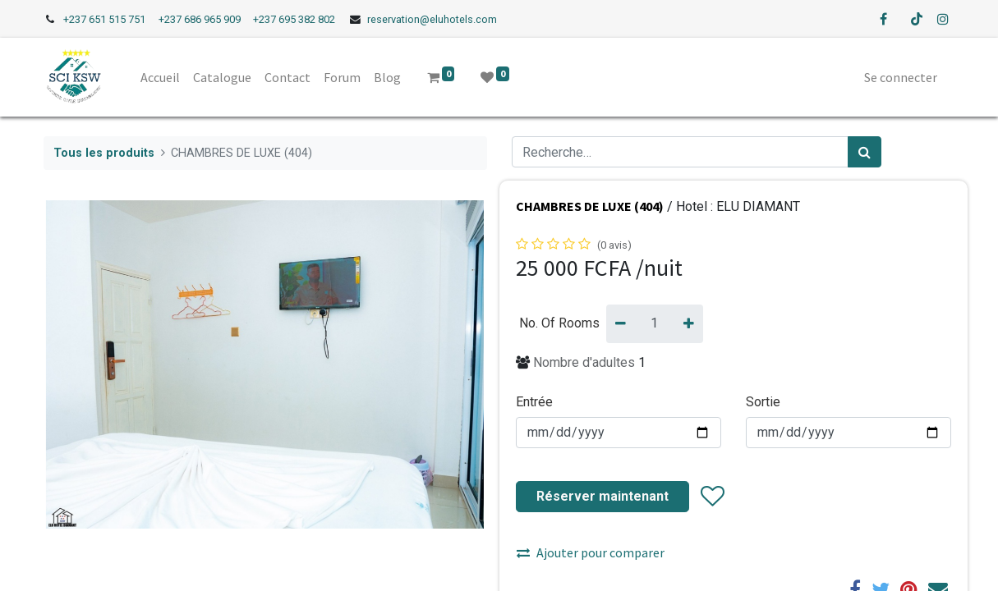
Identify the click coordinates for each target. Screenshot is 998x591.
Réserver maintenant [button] (602, 496)
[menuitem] (162, 77)
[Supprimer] (620, 323)
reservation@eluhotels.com (432, 19)
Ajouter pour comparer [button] (591, 552)
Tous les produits (103, 153)
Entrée (534, 402)
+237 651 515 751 (104, 19)
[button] (711, 496)
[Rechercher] (864, 151)
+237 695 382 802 (294, 19)
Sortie (763, 402)
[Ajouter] (688, 323)
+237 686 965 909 (200, 19)
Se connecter (899, 77)
